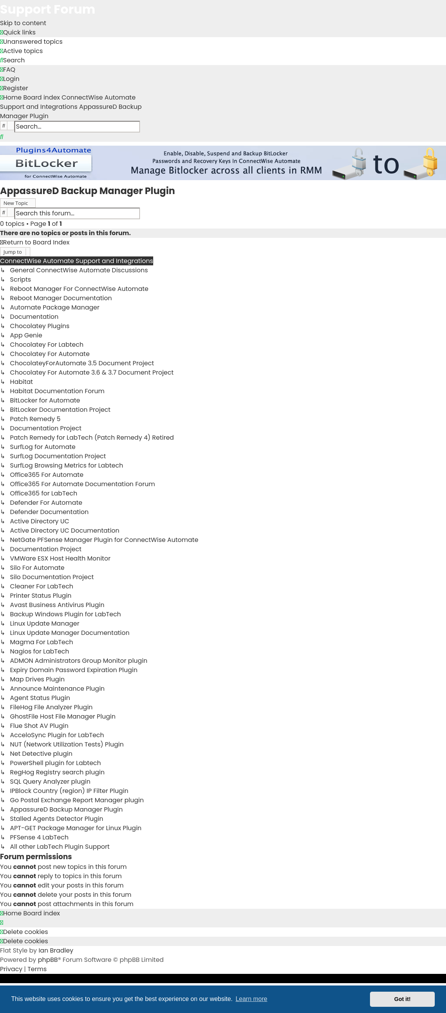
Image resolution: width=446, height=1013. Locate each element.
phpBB (48, 959)
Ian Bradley (55, 950)
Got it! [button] (402, 999)
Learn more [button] (251, 999)
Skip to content (23, 23)
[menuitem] (31, 41)
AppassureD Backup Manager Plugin (87, 190)
